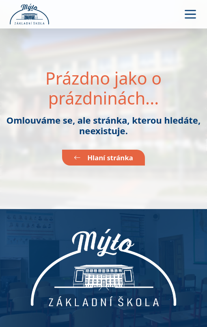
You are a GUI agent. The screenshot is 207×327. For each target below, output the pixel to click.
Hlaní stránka (103, 157)
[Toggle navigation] (190, 14)
